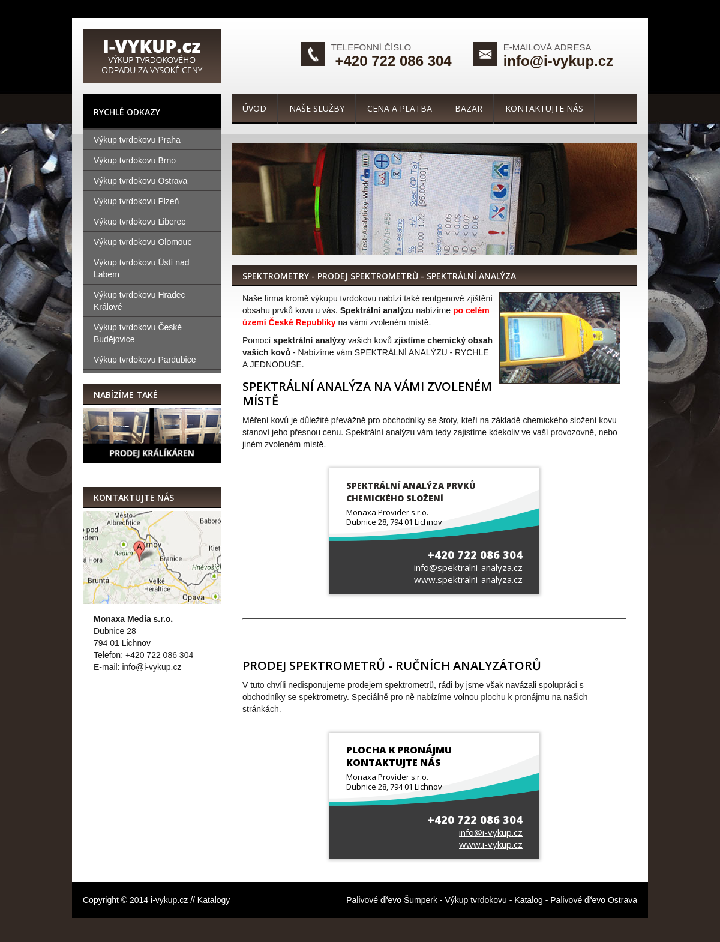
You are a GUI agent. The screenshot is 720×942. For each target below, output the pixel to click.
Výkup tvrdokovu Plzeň (136, 201)
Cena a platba (399, 108)
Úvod (254, 108)
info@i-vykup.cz (558, 61)
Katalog (528, 900)
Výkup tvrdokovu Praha (137, 140)
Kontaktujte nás (544, 108)
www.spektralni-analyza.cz (468, 579)
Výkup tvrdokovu (476, 900)
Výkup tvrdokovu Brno (135, 160)
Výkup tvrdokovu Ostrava (140, 181)
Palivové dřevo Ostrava (593, 900)
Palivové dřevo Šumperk (391, 900)
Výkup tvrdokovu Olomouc (142, 242)
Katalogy (213, 900)
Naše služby (316, 108)
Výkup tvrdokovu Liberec (139, 221)
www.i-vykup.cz (491, 844)
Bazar (468, 108)
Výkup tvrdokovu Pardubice (145, 359)
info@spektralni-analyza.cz (468, 567)
